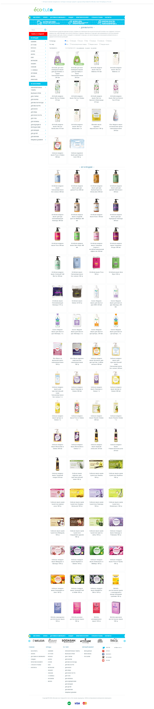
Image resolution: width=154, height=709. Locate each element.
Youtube (106, 660)
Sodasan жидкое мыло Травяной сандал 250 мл (57, 475)
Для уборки (68, 659)
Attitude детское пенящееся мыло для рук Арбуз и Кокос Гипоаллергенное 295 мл (77, 72)
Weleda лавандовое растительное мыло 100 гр (58, 619)
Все (67, 41)
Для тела (67, 676)
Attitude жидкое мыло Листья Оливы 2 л (77, 98)
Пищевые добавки (37, 140)
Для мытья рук (69, 665)
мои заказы (87, 654)
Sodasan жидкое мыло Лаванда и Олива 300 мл (77, 389)
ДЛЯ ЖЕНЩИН (35, 130)
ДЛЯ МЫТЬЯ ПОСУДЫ (37, 102)
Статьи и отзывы (97, 17)
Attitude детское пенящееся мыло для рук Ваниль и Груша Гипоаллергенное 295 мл (58, 72)
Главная (31, 647)
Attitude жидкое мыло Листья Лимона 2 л (116, 69)
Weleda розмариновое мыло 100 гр (96, 619)
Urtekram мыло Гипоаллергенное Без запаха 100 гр (77, 274)
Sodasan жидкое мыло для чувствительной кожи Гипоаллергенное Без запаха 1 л (58, 392)
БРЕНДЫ (48, 647)
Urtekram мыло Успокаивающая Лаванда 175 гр (57, 303)
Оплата (45, 17)
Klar (87, 41)
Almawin (73, 41)
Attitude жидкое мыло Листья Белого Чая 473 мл (116, 98)
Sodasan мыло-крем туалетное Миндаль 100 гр (57, 533)
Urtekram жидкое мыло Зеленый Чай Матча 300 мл (57, 274)
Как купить (36, 17)
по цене (87, 48)
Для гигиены (69, 678)
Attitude (50, 654)
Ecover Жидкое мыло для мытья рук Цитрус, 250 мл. (96, 331)
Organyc (50, 670)
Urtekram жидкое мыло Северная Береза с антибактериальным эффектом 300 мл (96, 247)
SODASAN (50, 673)
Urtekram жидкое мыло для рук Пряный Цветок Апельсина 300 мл (96, 189)
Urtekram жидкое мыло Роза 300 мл (57, 244)
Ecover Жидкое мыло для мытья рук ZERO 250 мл (96, 303)
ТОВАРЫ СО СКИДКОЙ (37, 34)
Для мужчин (69, 689)
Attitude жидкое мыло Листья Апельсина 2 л (77, 126)
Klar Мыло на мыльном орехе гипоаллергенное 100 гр (58, 361)
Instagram (106, 657)
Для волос (68, 667)
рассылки (87, 656)
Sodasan (93, 41)
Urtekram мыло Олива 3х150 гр (77, 302)
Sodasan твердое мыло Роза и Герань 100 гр (116, 561)
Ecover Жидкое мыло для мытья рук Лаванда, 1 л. (58, 331)
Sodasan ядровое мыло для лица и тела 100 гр (77, 155)
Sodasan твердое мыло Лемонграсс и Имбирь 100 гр (96, 561)
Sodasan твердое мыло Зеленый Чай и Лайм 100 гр (77, 590)
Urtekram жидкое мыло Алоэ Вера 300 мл (77, 245)
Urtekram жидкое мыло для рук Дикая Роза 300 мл (77, 188)
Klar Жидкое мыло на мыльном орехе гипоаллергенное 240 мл (115, 127)
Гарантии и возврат (82, 17)
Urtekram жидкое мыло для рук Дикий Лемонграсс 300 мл (115, 189)
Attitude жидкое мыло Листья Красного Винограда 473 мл (96, 99)
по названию (80, 48)
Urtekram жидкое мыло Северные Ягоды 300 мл (116, 245)
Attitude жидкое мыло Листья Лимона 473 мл (96, 69)
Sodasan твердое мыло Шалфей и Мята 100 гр (96, 590)
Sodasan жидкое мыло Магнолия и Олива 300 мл (57, 446)
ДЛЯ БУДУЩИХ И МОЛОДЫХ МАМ (36, 126)
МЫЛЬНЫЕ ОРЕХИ (36, 93)
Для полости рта (70, 673)
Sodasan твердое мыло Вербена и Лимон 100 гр (77, 561)
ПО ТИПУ (66, 647)
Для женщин (69, 684)
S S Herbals (51, 676)
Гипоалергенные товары (72, 651)
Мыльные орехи (70, 654)
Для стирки (68, 656)
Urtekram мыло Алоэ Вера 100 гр (116, 273)
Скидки (70, 17)
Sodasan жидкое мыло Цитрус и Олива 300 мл (115, 389)
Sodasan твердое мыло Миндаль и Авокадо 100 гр (58, 561)
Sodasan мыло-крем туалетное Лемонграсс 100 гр (116, 504)
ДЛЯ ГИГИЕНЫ (35, 121)
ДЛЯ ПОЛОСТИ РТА (36, 115)
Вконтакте (106, 654)
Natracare (51, 667)
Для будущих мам (70, 681)
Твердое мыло (105, 44)
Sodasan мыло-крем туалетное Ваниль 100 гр (96, 475)
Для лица (68, 670)
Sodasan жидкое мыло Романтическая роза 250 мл (116, 447)
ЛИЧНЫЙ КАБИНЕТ (88, 647)
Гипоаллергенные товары (79, 44)
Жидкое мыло (94, 44)
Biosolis (50, 656)
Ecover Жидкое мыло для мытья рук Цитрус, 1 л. (116, 331)
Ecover (81, 41)
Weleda (109, 41)
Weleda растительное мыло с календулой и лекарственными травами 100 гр (116, 592)
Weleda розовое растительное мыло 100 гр (77, 619)
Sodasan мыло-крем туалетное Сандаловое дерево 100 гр (77, 534)
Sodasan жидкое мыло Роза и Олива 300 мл (57, 155)
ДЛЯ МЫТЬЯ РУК (36, 106)
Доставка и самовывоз (58, 17)
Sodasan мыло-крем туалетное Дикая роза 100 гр (57, 504)
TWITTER (106, 647)
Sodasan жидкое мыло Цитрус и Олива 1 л (57, 418)
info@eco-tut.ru (118, 647)
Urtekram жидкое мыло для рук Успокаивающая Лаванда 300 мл (58, 217)
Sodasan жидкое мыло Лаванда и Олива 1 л (96, 389)
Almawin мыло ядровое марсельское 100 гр (96, 126)
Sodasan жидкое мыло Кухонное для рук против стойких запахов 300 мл (96, 361)
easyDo (50, 659)
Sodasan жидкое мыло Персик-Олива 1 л (116, 418)
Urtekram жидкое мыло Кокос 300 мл (96, 215)
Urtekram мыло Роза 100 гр (96, 273)
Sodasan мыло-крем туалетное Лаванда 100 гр (96, 504)
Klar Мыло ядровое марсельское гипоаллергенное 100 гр (77, 361)
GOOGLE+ (106, 651)
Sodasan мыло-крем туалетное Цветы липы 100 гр (96, 533)
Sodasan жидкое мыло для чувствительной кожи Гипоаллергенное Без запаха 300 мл (116, 363)
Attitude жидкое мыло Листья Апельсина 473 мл (57, 126)
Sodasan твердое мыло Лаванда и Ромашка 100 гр (116, 533)
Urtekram (101, 41)
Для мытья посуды (71, 662)
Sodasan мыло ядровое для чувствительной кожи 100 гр (77, 476)
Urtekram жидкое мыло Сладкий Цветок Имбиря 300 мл (77, 217)
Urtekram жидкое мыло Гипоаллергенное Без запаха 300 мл (57, 189)
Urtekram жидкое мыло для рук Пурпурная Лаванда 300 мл (116, 217)
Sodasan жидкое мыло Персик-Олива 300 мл (96, 418)
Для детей (68, 687)
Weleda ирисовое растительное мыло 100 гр (116, 619)
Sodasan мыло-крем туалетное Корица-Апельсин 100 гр (77, 504)
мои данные (88, 651)
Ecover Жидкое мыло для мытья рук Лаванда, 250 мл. (116, 304)
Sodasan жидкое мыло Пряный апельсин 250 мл (96, 446)
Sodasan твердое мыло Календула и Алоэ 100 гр (57, 590)
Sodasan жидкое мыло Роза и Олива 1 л (77, 418)
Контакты (108, 17)
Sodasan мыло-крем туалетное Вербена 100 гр (116, 475)
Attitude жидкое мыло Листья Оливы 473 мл (57, 98)
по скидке (93, 48)
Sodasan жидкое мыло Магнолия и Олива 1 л (77, 446)
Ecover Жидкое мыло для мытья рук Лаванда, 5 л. (77, 331)
